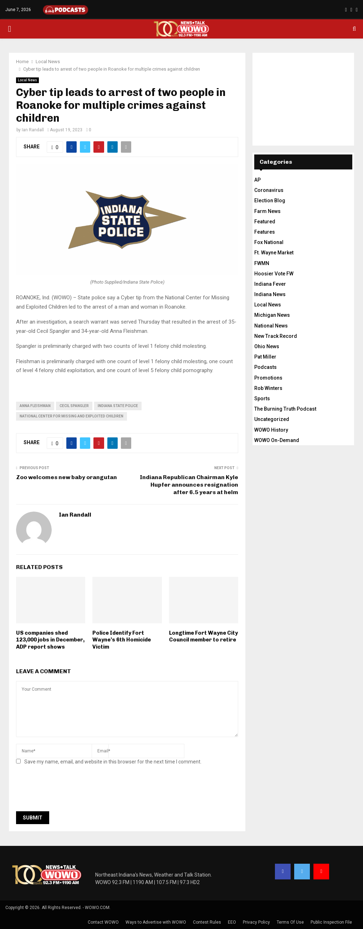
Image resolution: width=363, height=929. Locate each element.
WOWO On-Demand (276, 440)
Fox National (268, 242)
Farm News (267, 211)
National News (271, 326)
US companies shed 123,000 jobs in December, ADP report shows (50, 640)
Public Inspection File (331, 922)
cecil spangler (74, 406)
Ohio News (266, 346)
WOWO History (271, 430)
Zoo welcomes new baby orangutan (66, 477)
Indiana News (270, 294)
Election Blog (269, 200)
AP (257, 180)
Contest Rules (207, 922)
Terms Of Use (290, 922)
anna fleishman (35, 406)
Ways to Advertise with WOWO (156, 922)
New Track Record (275, 336)
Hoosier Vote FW (273, 273)
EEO (232, 922)
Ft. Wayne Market (273, 252)
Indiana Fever (270, 284)
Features (264, 232)
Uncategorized (271, 419)
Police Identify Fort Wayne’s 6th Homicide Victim (121, 640)
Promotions (268, 378)
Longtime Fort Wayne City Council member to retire (203, 636)
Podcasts (265, 367)
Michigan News (272, 315)
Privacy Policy (256, 922)
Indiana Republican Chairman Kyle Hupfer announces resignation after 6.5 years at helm (189, 485)
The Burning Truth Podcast (285, 409)
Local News (27, 80)
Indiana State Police (118, 406)
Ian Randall (33, 129)
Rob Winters (268, 388)
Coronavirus (268, 190)
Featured (264, 221)
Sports (262, 398)
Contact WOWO (103, 922)
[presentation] (70, 790)
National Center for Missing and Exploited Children (71, 416)
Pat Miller (265, 357)
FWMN (261, 263)
